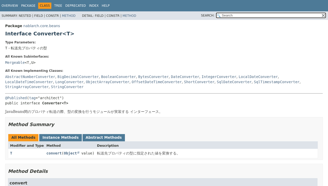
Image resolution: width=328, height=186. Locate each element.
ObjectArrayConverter (108, 82)
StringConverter (67, 87)
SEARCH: (208, 15)
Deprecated (75, 5)
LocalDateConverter (258, 77)
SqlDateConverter (234, 82)
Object (70, 153)
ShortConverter (199, 82)
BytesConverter (153, 77)
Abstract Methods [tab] (104, 137)
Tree (58, 5)
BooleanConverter (118, 77)
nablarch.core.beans (41, 26)
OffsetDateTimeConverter (157, 82)
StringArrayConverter (27, 87)
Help (106, 5)
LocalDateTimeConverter (29, 82)
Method (69, 16)
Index (94, 5)
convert (54, 153)
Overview (10, 5)
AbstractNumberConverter (30, 77)
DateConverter (185, 77)
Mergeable (15, 62)
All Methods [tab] (23, 137)
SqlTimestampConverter (277, 82)
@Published (16, 98)
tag (32, 98)
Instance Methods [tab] (60, 137)
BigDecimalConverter (78, 77)
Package (28, 5)
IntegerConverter (219, 77)
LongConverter (69, 82)
